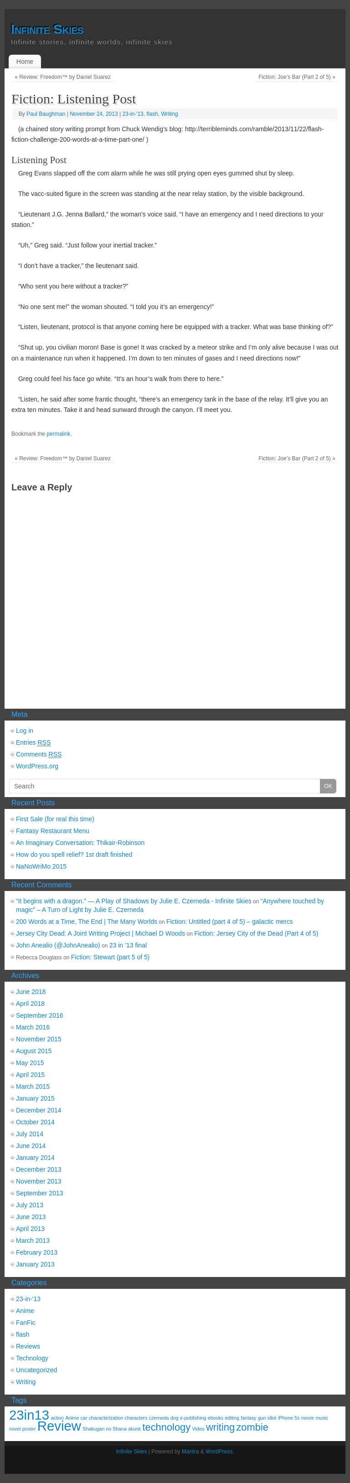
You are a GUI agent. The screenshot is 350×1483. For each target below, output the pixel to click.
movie (307, 1418)
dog (174, 1418)
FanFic (26, 1322)
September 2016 (39, 1015)
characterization (106, 1418)
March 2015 (33, 1086)
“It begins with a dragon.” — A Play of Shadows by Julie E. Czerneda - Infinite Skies (134, 901)
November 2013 (39, 1181)
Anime (25, 1310)
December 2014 (39, 1110)
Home (24, 61)
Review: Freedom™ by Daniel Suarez (63, 77)
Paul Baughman (45, 114)
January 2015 (35, 1098)
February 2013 (36, 1252)
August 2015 (34, 1051)
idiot (272, 1418)
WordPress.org (37, 766)
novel (15, 1429)
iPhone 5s (288, 1418)
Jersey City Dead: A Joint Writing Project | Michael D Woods (100, 933)
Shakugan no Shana (104, 1429)
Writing (169, 114)
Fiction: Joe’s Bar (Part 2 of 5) (296, 77)
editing (232, 1418)
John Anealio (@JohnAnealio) (58, 945)
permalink (58, 434)
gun (262, 1418)
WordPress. (220, 1451)
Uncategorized (36, 1370)
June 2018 (31, 991)
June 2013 (31, 1216)
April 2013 (30, 1228)
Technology (32, 1358)
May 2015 (30, 1062)
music (321, 1418)
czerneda (159, 1418)
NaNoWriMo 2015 (41, 866)
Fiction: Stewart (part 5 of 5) (110, 957)
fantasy (248, 1418)
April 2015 (30, 1074)
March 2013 (33, 1240)
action (57, 1418)
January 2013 (35, 1264)
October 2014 (35, 1122)
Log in (24, 730)
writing (220, 1427)
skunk (134, 1429)
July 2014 (29, 1134)
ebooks (215, 1418)
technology (166, 1427)
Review (59, 1425)
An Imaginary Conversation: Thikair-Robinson (80, 842)
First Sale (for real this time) (55, 819)
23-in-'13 (132, 114)
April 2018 (30, 1003)
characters (136, 1418)
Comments (39, 754)
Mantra (190, 1451)
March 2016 (33, 1027)
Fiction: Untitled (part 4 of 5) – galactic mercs (229, 921)
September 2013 (39, 1193)
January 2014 (35, 1157)
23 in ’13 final (128, 945)
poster (29, 1429)
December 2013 (39, 1169)
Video (198, 1429)
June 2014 (31, 1145)
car (84, 1418)
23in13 (29, 1414)
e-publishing (193, 1418)
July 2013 (29, 1205)
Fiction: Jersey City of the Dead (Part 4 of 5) (256, 933)
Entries (33, 743)
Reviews (28, 1346)
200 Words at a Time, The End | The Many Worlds (86, 921)
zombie (252, 1427)
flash (152, 114)
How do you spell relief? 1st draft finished (74, 854)
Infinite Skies (47, 29)
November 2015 (39, 1039)
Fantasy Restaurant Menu (52, 830)
